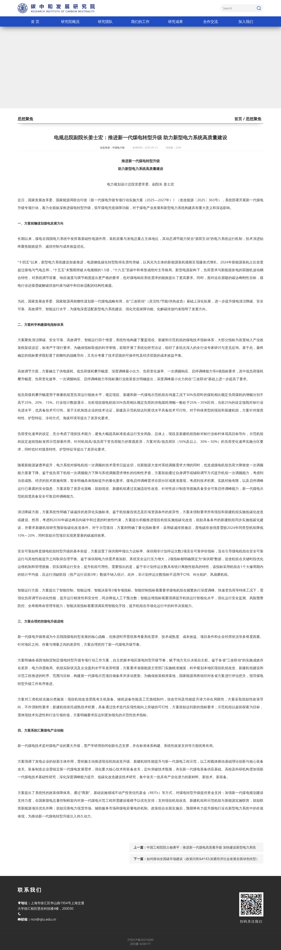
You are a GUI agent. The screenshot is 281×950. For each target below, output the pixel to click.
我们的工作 (140, 21)
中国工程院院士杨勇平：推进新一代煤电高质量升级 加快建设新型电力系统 (201, 847)
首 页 (35, 21)
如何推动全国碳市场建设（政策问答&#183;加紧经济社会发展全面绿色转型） (203, 859)
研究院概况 (70, 21)
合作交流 (210, 21)
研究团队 (105, 21)
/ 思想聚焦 (251, 118)
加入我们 (245, 21)
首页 (238, 118)
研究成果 (175, 21)
